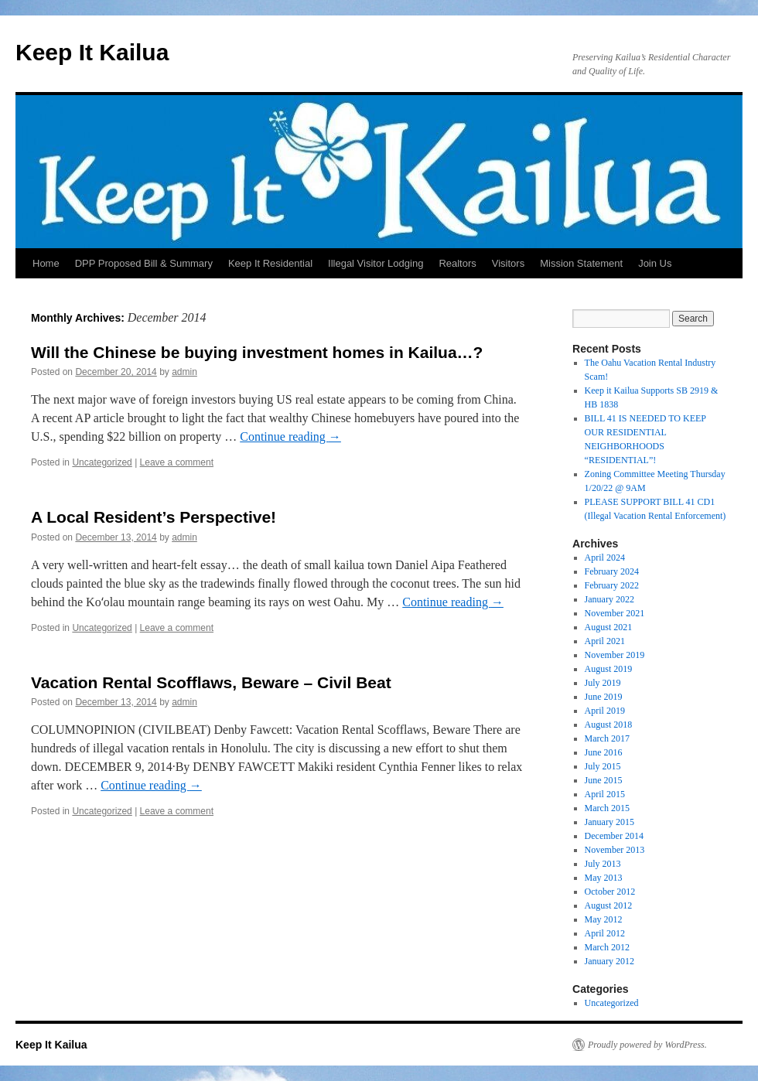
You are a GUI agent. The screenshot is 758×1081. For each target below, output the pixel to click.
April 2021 (605, 641)
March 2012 (607, 947)
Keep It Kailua (92, 52)
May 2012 (604, 919)
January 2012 (609, 961)
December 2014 (614, 835)
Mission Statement (581, 263)
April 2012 (605, 933)
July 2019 (603, 682)
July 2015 (603, 766)
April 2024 (605, 557)
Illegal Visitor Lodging (375, 263)
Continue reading (290, 436)
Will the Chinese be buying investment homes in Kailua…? (257, 352)
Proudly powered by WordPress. (647, 1044)
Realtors (457, 263)
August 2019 (609, 668)
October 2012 (610, 891)
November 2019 (615, 655)
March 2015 (607, 808)
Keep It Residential (270, 263)
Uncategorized (101, 462)
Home (46, 263)
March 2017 (607, 738)
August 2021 (609, 627)
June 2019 (604, 696)
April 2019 (605, 710)
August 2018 (609, 724)
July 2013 (603, 863)
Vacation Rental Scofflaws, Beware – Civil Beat (211, 682)
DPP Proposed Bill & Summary (144, 263)
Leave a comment (176, 462)
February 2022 (612, 585)
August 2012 (609, 905)
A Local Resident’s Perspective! (153, 517)
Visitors (508, 263)
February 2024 (612, 571)
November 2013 (615, 849)
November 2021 (615, 613)
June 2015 (604, 780)
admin (184, 372)
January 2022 (609, 599)
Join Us (654, 263)
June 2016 (604, 752)
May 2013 (604, 877)
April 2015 (605, 794)
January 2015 (609, 822)
